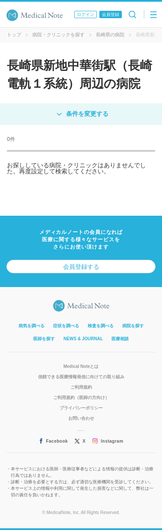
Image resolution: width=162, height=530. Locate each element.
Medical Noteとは (81, 366)
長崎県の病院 (110, 34)
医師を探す (44, 338)
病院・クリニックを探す (58, 34)
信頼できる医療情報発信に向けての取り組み (81, 376)
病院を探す (133, 325)
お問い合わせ (81, 418)
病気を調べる (31, 325)
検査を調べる (101, 325)
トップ (14, 34)
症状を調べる (66, 325)
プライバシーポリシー (81, 407)
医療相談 (120, 338)
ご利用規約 (81, 387)
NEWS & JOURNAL (83, 338)
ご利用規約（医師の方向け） (81, 397)
